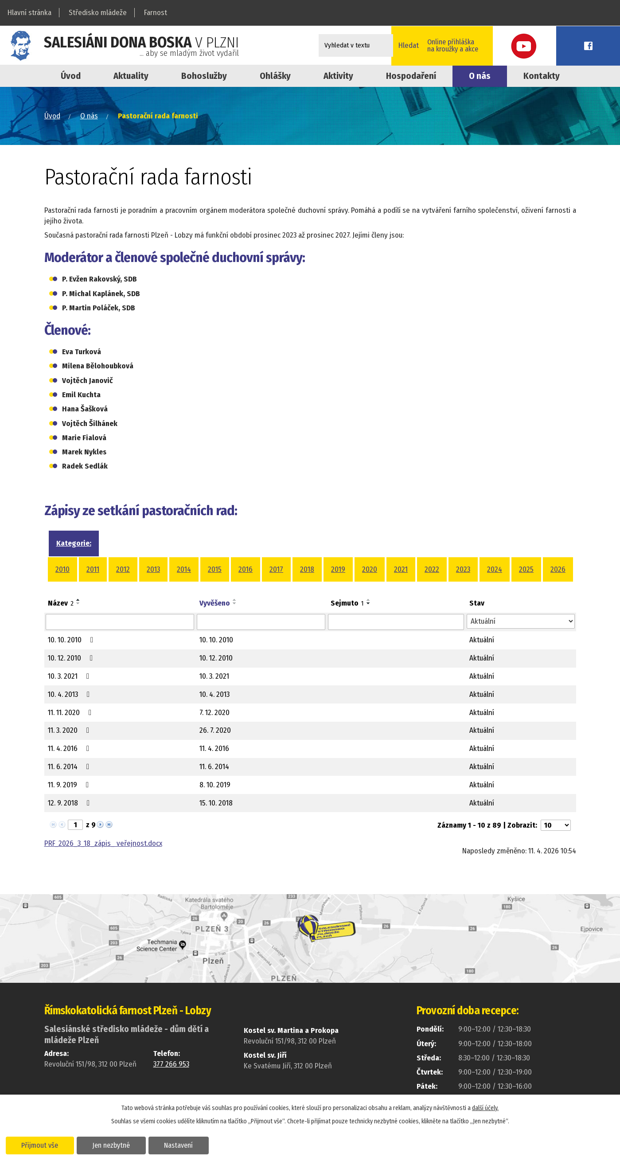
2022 (432, 569)
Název (61, 603)
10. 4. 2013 (70, 694)
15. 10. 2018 (216, 803)
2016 (245, 569)
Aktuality (130, 75)
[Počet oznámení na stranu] (556, 825)
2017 (276, 569)
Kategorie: (73, 543)
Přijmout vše (41, 1144)
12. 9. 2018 (70, 803)
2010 (62, 569)
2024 (494, 569)
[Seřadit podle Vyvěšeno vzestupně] (235, 600)
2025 (526, 569)
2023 (463, 569)
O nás (480, 75)
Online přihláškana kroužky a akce (498, 45)
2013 (153, 569)
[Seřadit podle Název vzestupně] (78, 600)
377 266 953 (171, 1064)
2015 (215, 569)
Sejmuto (347, 603)
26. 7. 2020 (215, 730)
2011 (92, 569)
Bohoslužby (204, 75)
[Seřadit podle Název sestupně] (78, 603)
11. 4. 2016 (70, 748)
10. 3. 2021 (70, 676)
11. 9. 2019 (70, 785)
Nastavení (183, 1144)
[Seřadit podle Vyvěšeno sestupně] (235, 603)
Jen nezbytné (114, 1144)
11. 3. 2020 (70, 730)
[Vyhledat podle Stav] (520, 621)
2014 (184, 569)
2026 (557, 569)
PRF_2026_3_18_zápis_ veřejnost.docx (103, 843)
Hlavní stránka (29, 12)
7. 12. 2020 (214, 712)
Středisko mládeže (98, 12)
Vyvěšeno (214, 603)
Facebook (600, 45)
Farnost (155, 12)
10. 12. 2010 (72, 658)
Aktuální (481, 640)
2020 (369, 569)
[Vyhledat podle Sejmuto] (396, 622)
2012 (123, 569)
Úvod (71, 75)
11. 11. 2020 (71, 712)
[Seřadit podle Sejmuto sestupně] (369, 603)
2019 (338, 569)
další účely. (485, 1107)
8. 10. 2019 (214, 785)
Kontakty (541, 75)
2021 (401, 569)
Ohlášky (275, 75)
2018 (307, 569)
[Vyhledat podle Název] (120, 622)
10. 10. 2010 (72, 640)
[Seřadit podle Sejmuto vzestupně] (369, 600)
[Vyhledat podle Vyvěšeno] (261, 622)
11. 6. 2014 (70, 766)
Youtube (560, 45)
